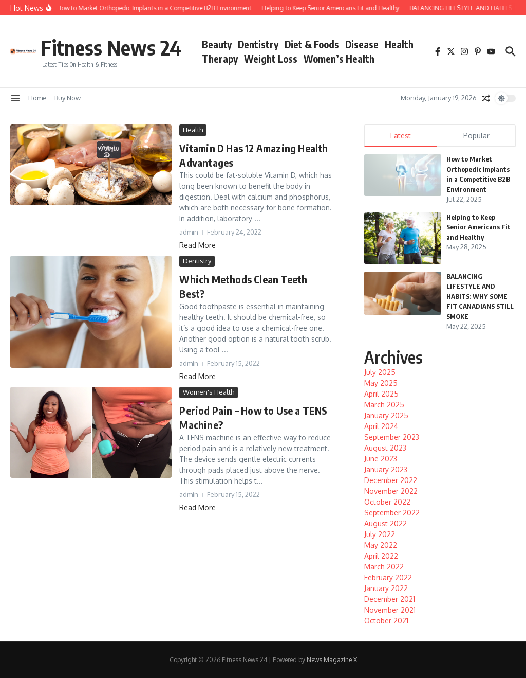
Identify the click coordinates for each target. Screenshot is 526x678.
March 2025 (384, 404)
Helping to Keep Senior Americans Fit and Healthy (478, 227)
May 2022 (380, 545)
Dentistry (258, 44)
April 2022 (381, 555)
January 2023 (385, 469)
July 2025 (380, 372)
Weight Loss (270, 58)
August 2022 (385, 523)
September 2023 (391, 437)
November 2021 (390, 609)
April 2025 (381, 393)
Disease (362, 44)
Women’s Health (339, 58)
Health (399, 44)
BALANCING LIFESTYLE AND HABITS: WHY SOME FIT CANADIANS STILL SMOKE (480, 296)
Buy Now (67, 98)
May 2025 (381, 383)
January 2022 (386, 588)
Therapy (220, 58)
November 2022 (391, 491)
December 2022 (390, 480)
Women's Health (208, 392)
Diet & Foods (312, 44)
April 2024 (381, 426)
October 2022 (387, 501)
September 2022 (392, 512)
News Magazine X (332, 660)
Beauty (217, 44)
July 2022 (379, 534)
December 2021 (389, 599)
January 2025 (386, 415)
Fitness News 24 (111, 47)
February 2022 (388, 577)
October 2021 (386, 620)
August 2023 (385, 447)
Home (37, 98)
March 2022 (384, 566)
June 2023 (380, 458)
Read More (197, 245)
